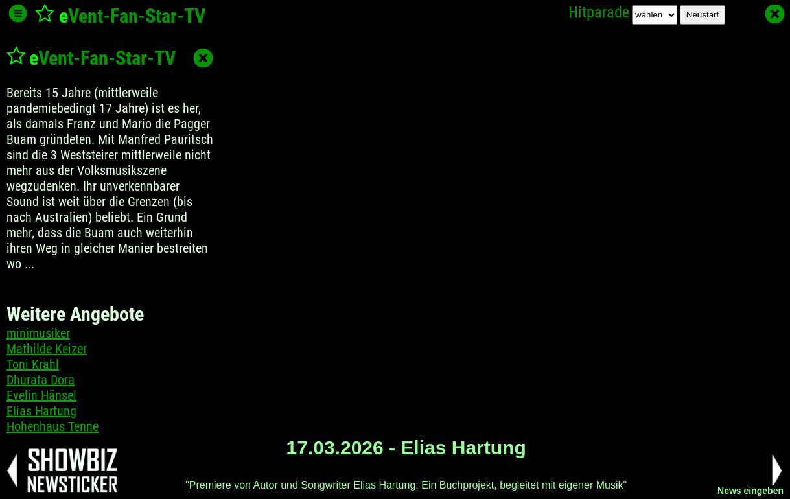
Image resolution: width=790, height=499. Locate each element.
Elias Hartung (41, 411)
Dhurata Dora (40, 380)
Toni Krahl (32, 364)
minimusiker (38, 333)
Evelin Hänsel (41, 395)
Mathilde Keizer (46, 348)
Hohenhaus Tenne (52, 426)
